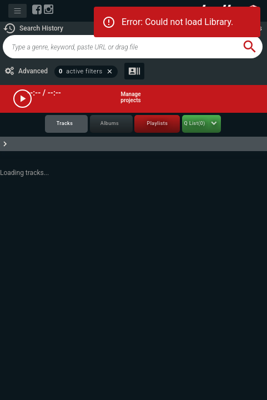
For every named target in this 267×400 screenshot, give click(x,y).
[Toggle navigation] (17, 11)
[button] (33, 28)
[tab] (66, 124)
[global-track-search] (120, 46)
